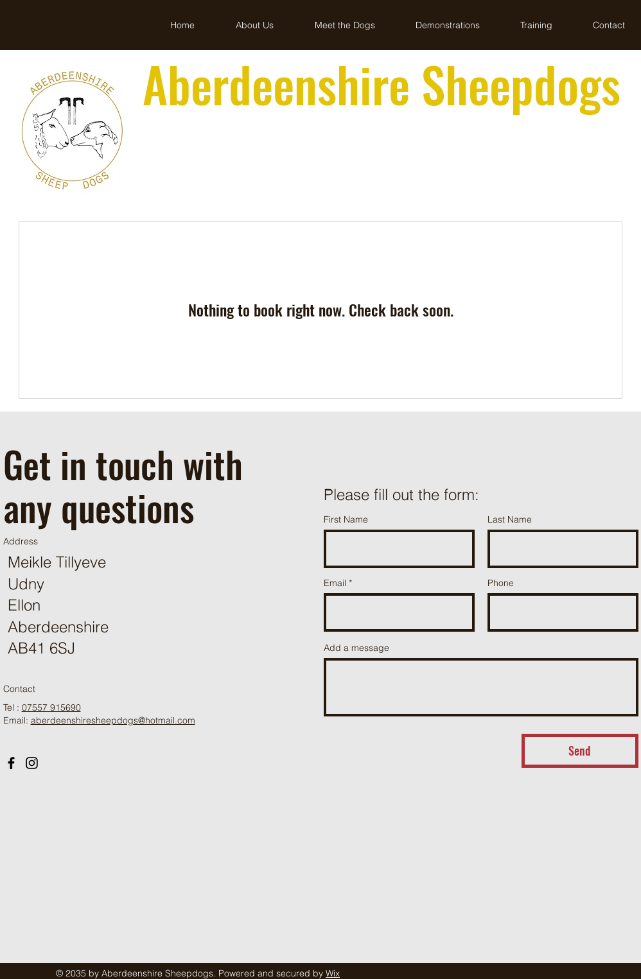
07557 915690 (51, 707)
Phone (500, 582)
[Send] (580, 751)
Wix (333, 973)
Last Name (509, 519)
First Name (346, 519)
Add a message (356, 647)
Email (335, 582)
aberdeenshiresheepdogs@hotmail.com (113, 720)
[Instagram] (32, 763)
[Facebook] (11, 763)
